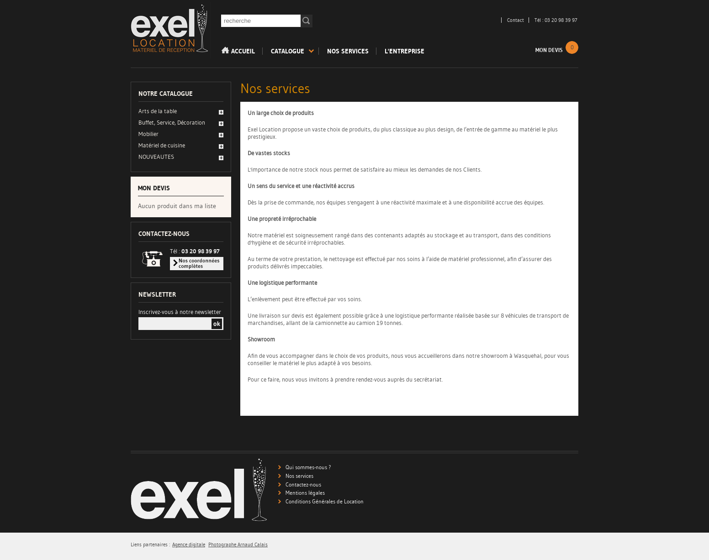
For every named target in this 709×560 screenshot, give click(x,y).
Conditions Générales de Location (325, 501)
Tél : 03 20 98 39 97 (555, 20)
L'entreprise (404, 51)
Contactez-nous (303, 484)
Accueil (238, 51)
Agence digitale (188, 545)
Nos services (348, 51)
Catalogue (287, 51)
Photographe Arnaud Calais (238, 545)
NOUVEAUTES (156, 156)
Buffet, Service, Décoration (171, 122)
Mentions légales (305, 492)
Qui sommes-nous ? (308, 467)
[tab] (180, 111)
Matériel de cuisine (161, 145)
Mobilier (148, 133)
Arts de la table (157, 111)
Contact (515, 20)
